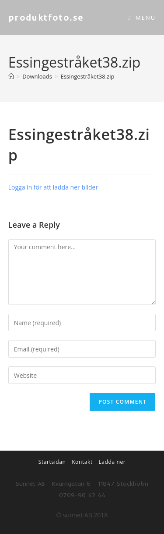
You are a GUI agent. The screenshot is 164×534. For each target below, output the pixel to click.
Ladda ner (112, 462)
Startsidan (52, 462)
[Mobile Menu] (142, 18)
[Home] (11, 76)
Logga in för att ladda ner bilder (53, 187)
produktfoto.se (46, 17)
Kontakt (82, 462)
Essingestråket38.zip (87, 76)
